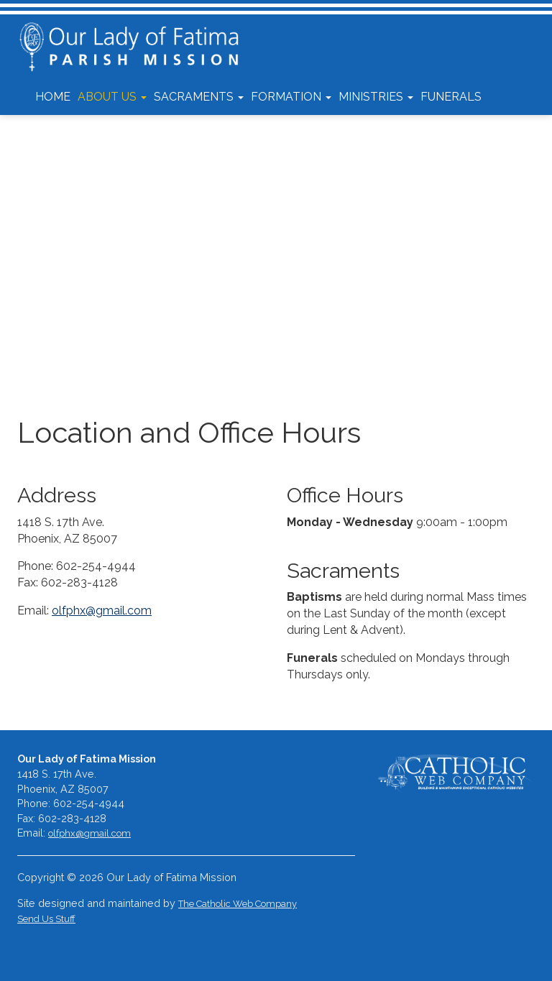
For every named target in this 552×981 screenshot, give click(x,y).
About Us (112, 96)
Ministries (376, 96)
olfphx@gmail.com (102, 610)
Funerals (451, 96)
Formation (291, 96)
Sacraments (199, 96)
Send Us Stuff (46, 918)
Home (52, 96)
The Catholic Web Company (237, 903)
